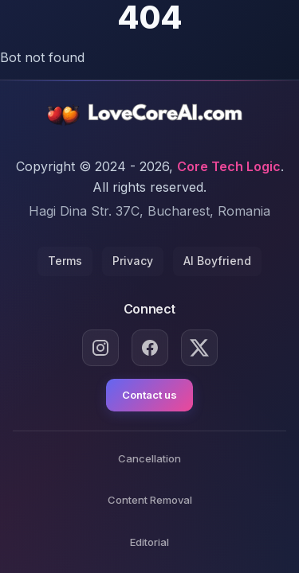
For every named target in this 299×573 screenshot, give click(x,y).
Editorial (149, 542)
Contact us (149, 394)
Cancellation (149, 458)
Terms (65, 260)
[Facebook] (150, 347)
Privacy (132, 260)
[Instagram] (100, 347)
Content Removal (150, 499)
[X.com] (199, 347)
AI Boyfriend (217, 260)
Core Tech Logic (229, 166)
